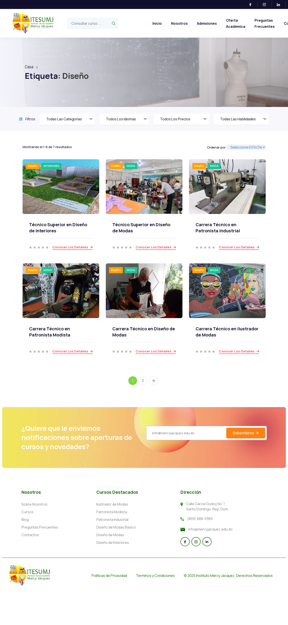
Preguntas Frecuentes (264, 23)
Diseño (32, 166)
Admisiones (207, 23)
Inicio (157, 23)
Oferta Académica (235, 23)
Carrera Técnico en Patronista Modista (49, 332)
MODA (131, 166)
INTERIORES (51, 166)
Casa (29, 66)
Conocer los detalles (72, 247)
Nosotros (179, 23)
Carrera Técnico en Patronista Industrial (218, 228)
